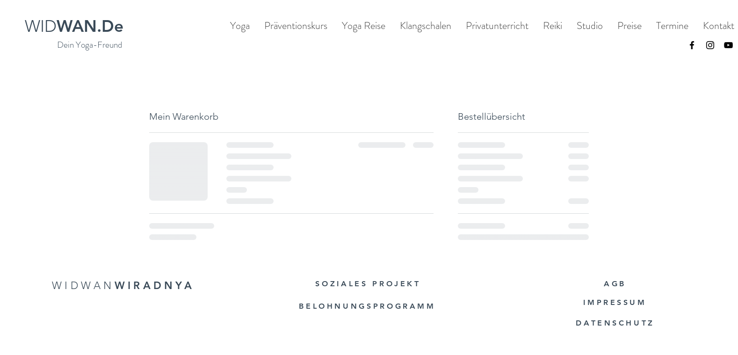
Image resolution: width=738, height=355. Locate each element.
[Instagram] (710, 45)
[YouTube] (728, 45)
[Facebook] (692, 45)
